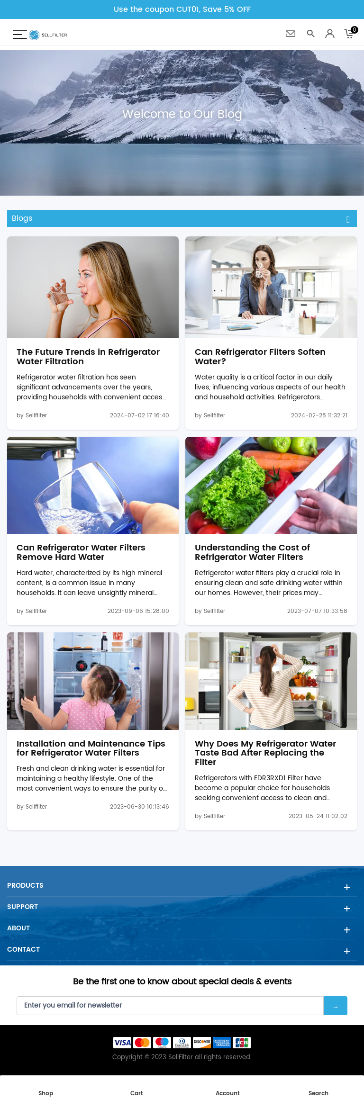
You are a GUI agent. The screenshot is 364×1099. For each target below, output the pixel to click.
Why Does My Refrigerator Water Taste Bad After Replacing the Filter (265, 753)
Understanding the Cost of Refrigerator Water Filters (252, 552)
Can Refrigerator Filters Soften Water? (260, 357)
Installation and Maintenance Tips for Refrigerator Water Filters (91, 748)
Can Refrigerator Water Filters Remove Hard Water (81, 552)
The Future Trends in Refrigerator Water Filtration (88, 357)
